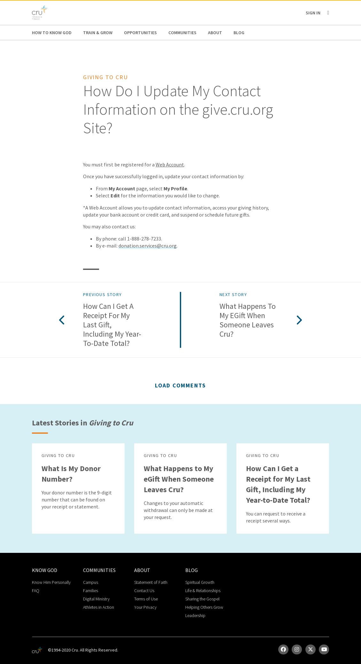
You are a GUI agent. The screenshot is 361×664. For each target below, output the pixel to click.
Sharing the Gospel (202, 599)
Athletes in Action (98, 607)
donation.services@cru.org (148, 245)
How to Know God (52, 32)
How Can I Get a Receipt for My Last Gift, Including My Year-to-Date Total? (112, 325)
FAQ (35, 590)
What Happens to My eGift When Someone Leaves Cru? (247, 320)
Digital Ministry (96, 599)
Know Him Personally (51, 582)
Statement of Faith (150, 582)
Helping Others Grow (204, 607)
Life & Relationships (202, 590)
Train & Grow (97, 32)
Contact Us (144, 590)
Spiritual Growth (199, 582)
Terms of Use (146, 599)
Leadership (195, 615)
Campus (90, 582)
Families (90, 590)
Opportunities (140, 32)
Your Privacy (145, 607)
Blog (239, 32)
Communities (182, 32)
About (215, 32)
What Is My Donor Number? (71, 473)
